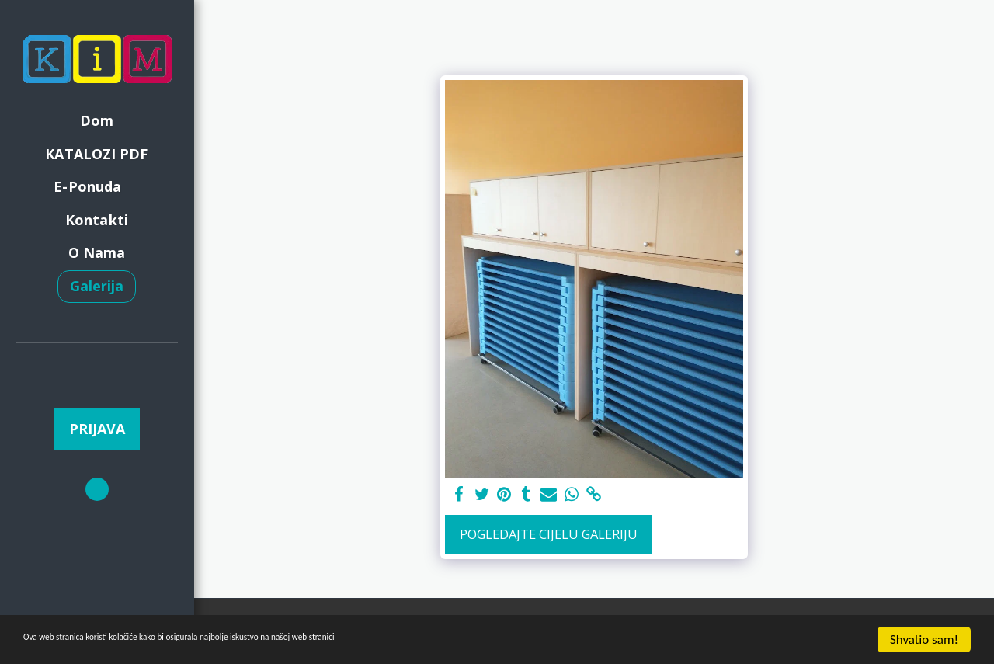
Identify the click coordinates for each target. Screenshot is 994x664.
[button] (97, 365)
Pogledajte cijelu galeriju (549, 534)
